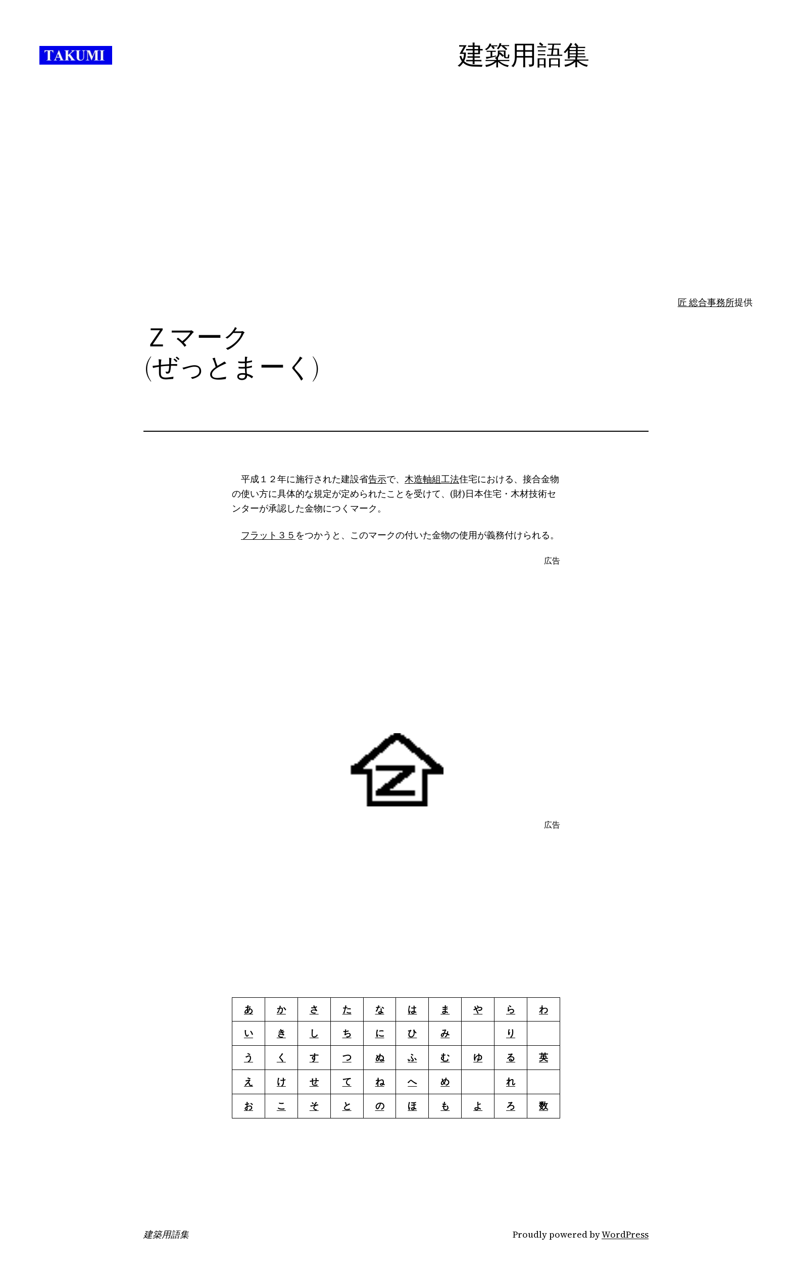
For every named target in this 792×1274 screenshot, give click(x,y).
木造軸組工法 (432, 479)
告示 (377, 479)
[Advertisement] (396, 215)
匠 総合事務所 (706, 302)
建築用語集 (166, 1235)
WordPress (625, 1234)
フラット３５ (268, 535)
